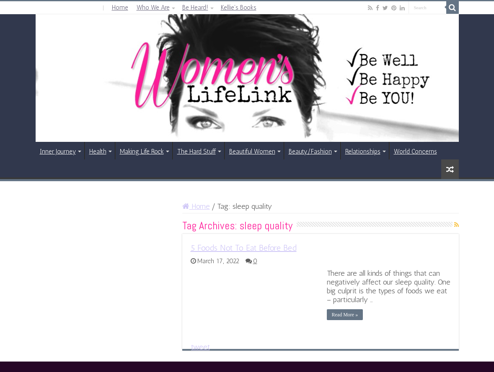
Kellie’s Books (238, 7)
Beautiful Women (252, 151)
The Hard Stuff (196, 151)
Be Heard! (195, 7)
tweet (200, 346)
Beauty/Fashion (310, 151)
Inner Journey (58, 151)
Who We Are (153, 7)
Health (97, 151)
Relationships (362, 151)
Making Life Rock (142, 151)
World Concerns (415, 151)
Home (120, 7)
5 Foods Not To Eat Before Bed (244, 248)
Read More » (345, 315)
